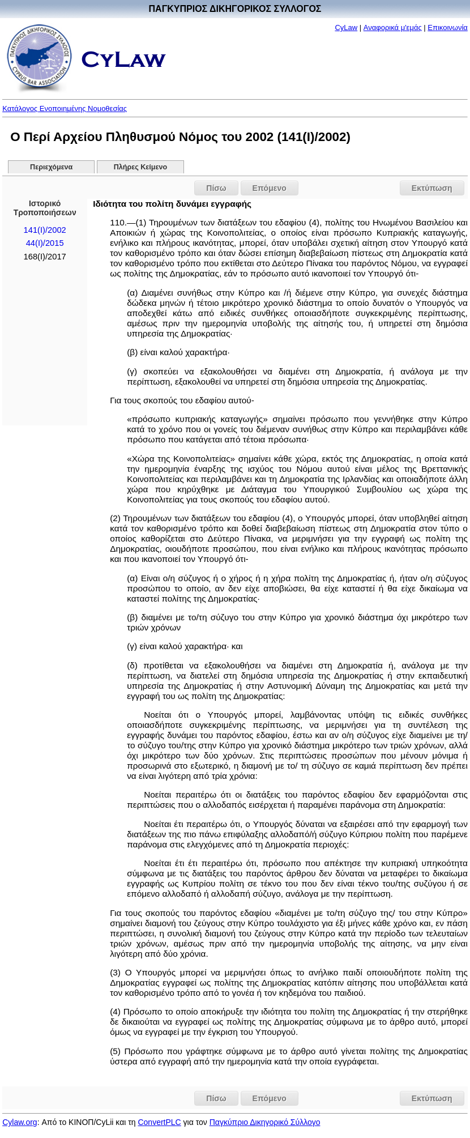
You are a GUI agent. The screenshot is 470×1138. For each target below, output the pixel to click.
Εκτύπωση (432, 188)
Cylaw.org (19, 1122)
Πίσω (216, 188)
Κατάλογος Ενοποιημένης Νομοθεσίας (64, 108)
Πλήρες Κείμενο (141, 167)
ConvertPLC (159, 1122)
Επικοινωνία (448, 27)
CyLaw (346, 27)
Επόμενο (270, 188)
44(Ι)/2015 (45, 243)
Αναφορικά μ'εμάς (393, 27)
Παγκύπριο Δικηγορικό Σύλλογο (265, 1122)
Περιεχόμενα (51, 167)
